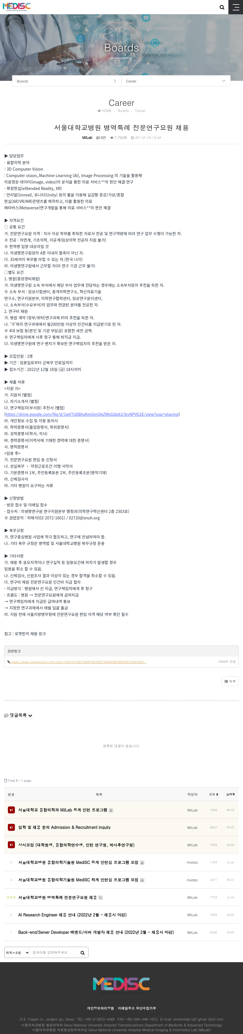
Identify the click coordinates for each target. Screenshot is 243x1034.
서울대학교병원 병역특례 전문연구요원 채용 (60, 885)
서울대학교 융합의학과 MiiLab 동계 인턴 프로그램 (66, 810)
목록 (230, 682)
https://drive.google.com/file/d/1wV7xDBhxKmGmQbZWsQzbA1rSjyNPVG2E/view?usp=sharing (92, 415)
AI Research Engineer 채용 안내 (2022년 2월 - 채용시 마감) (72, 899)
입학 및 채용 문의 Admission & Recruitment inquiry (64, 826)
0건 (101, 138)
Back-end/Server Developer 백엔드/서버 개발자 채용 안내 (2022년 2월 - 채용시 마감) (96, 913)
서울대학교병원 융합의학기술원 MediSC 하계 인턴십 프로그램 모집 (81, 870)
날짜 (230, 795)
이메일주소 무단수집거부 (137, 987)
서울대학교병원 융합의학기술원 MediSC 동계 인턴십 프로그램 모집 (81, 856)
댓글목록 (18, 716)
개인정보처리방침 (100, 987)
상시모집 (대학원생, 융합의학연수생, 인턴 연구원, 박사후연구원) (76, 841)
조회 (213, 795)
